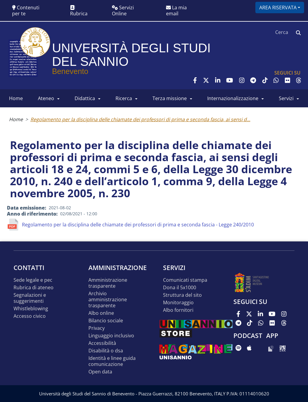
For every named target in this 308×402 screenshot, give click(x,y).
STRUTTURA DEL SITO (182, 295)
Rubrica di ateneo (34, 287)
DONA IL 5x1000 (179, 287)
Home (16, 119)
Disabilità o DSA (105, 351)
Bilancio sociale (105, 321)
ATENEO (46, 98)
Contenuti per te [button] (25, 10)
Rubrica (79, 11)
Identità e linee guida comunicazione (112, 361)
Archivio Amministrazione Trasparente (107, 299)
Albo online (101, 313)
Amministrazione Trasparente (107, 283)
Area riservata (278, 7)
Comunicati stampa (185, 280)
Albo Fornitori (178, 310)
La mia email (176, 10)
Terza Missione (169, 98)
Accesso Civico (30, 316)
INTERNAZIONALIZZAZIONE (232, 98)
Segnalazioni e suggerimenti (30, 298)
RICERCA (124, 98)
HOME (16, 98)
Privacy (96, 328)
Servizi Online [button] (123, 10)
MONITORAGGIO (178, 302)
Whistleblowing (31, 308)
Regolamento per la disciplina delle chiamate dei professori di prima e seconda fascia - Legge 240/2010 (138, 225)
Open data (100, 372)
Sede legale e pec (33, 280)
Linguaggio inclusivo (111, 336)
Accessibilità (102, 343)
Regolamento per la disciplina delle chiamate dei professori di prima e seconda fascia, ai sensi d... (140, 119)
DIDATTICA (85, 98)
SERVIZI (286, 98)
